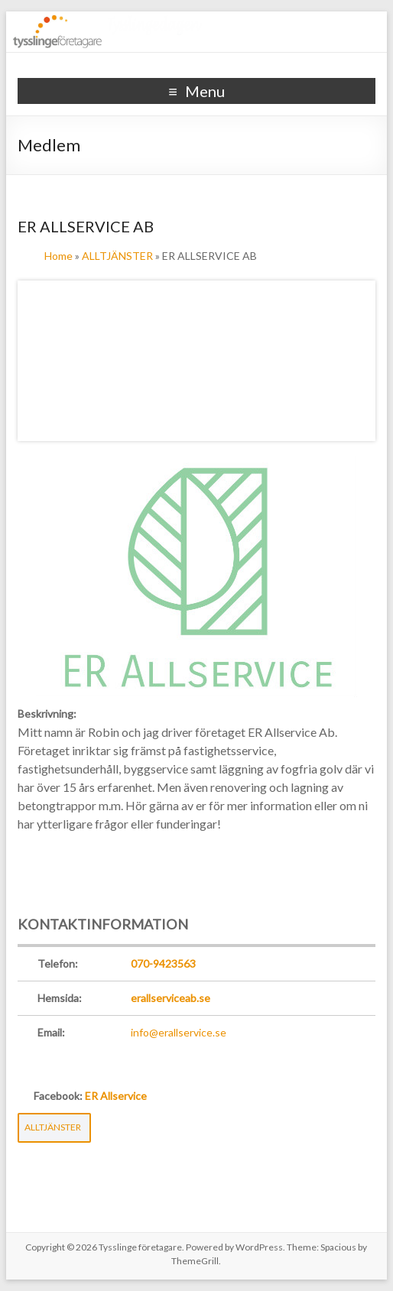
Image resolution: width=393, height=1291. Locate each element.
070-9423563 (163, 963)
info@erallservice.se (178, 1032)
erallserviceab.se (170, 997)
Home (58, 255)
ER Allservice (116, 1095)
